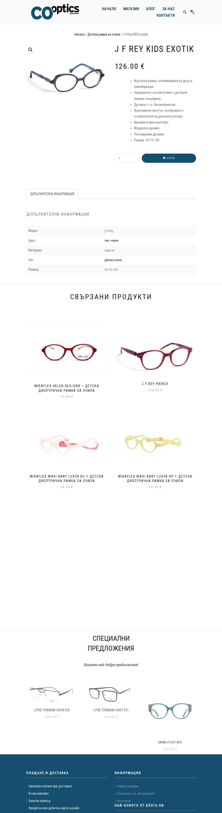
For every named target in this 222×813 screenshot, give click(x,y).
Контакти (166, 15)
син (107, 240)
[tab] (52, 194)
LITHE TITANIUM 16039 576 (52, 710)
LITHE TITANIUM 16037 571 (111, 710)
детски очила (113, 260)
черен (114, 240)
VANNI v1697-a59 (170, 742)
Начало (109, 9)
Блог (150, 9)
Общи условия (128, 786)
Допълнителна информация (52, 194)
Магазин (131, 9)
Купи (171, 158)
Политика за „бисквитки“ (136, 793)
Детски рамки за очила (104, 34)
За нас (168, 9)
